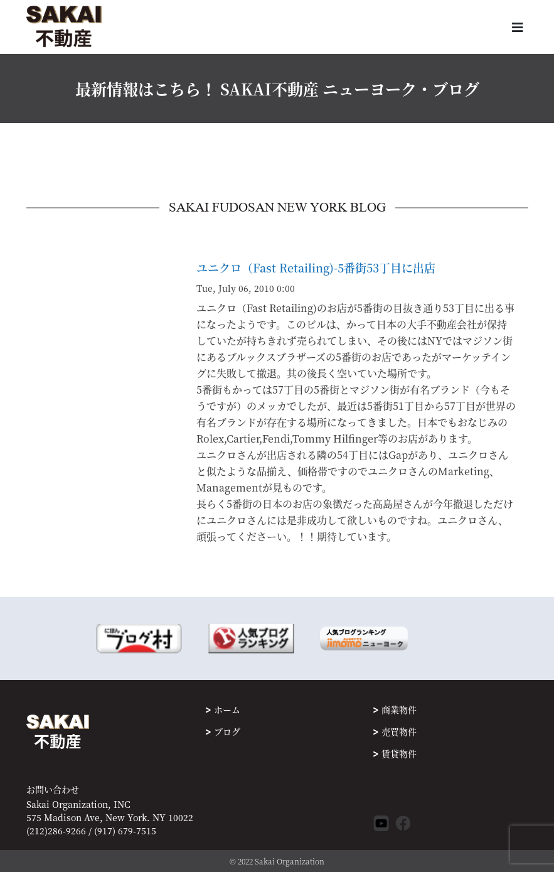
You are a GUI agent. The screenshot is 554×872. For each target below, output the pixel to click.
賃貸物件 (399, 753)
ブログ (227, 731)
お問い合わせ (52, 789)
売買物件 (399, 731)
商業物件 (399, 709)
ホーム (227, 709)
